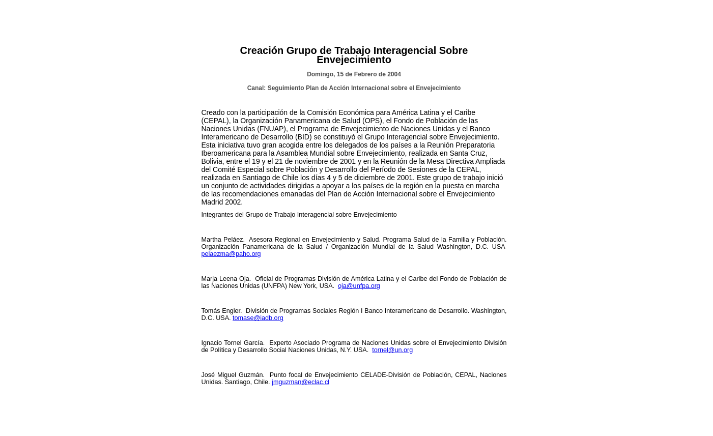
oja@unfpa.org (359, 285)
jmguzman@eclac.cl (300, 382)
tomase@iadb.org (258, 318)
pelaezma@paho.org (231, 253)
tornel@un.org (392, 350)
